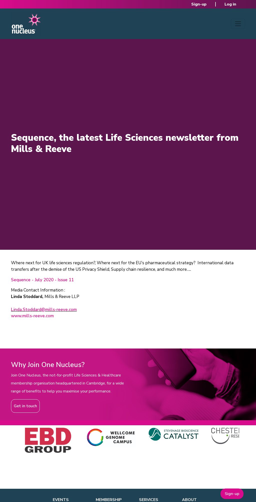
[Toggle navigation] (238, 24)
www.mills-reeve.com (32, 316)
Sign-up (198, 4)
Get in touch (25, 406)
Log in (230, 4)
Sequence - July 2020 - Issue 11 (42, 280)
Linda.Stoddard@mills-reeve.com (44, 309)
